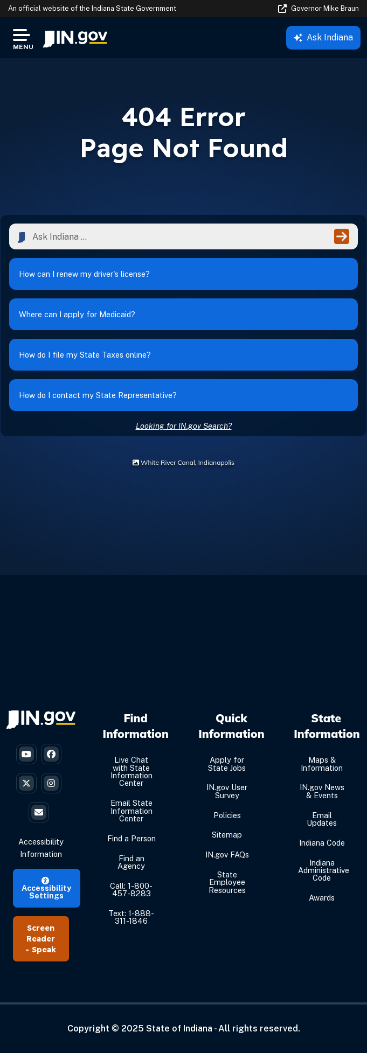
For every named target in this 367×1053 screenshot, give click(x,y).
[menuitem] (75, 38)
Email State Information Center (131, 810)
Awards (322, 897)
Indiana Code (322, 842)
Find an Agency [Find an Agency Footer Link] (131, 862)
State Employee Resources (227, 882)
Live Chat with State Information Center (131, 771)
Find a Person (131, 838)
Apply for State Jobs (227, 763)
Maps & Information (322, 763)
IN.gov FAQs (227, 854)
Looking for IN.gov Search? (184, 425)
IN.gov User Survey (226, 791)
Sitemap (227, 834)
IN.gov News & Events (322, 791)
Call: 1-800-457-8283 (131, 889)
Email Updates (322, 819)
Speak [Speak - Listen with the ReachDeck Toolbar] (44, 949)
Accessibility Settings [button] (46, 889)
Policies (227, 815)
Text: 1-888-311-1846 (131, 917)
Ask (323, 37)
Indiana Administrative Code (323, 870)
